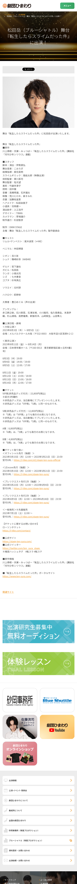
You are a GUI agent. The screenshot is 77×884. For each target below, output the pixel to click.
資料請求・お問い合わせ (19, 850)
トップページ (9, 14)
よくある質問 (46, 879)
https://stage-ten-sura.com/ (17, 541)
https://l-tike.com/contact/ (17, 530)
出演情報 (22, 14)
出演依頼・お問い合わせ (19, 860)
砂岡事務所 (24, 830)
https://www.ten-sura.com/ (17, 576)
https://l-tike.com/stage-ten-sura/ (31, 474)
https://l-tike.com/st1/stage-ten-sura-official (37, 460)
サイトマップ (10, 879)
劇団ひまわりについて (18, 800)
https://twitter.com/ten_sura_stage (21, 548)
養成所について (15, 810)
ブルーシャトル (26, 840)
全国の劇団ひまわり (17, 820)
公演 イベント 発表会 (18, 790)
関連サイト (8, 591)
